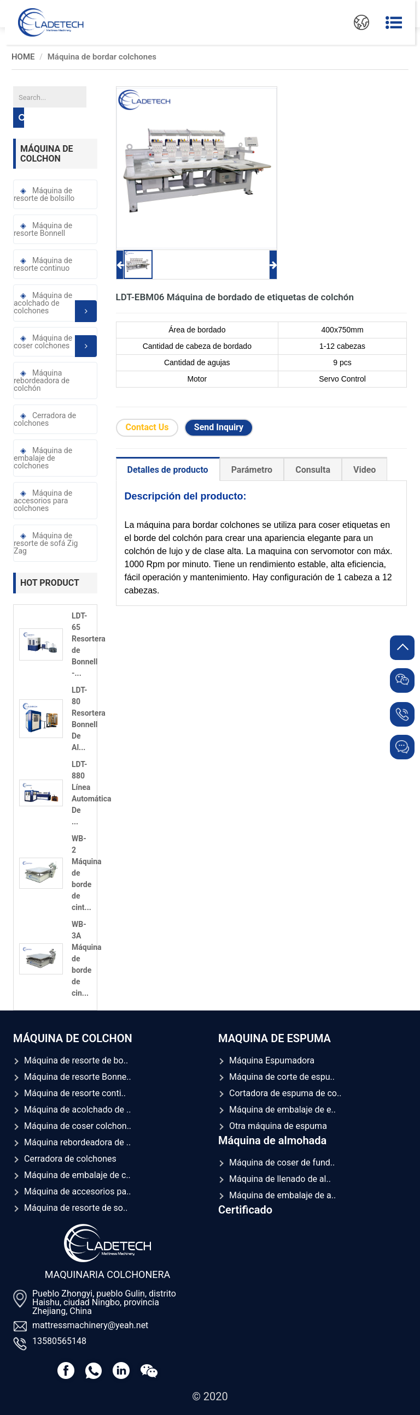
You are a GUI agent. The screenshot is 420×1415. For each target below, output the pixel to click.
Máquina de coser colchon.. (77, 1126)
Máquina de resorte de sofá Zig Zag (46, 543)
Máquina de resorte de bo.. (76, 1060)
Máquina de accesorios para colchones (43, 501)
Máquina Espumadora (271, 1060)
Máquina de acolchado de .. (77, 1109)
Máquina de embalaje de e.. (282, 1109)
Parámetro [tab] (252, 470)
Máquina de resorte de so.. (75, 1208)
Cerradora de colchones (45, 419)
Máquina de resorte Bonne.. (77, 1077)
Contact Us (147, 427)
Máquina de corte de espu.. (282, 1077)
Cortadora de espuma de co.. (285, 1093)
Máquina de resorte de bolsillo (44, 194)
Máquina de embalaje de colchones (43, 458)
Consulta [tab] (312, 470)
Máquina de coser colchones (55, 345)
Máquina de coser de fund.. (282, 1162)
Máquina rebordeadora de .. (77, 1142)
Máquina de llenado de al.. (280, 1179)
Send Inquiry (218, 427)
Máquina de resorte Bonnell (43, 229)
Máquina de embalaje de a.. (282, 1195)
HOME (23, 57)
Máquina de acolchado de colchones (55, 306)
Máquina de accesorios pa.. (77, 1191)
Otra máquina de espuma (278, 1126)
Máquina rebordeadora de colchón (41, 380)
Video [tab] (364, 470)
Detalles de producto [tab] (167, 470)
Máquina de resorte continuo (43, 264)
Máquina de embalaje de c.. (77, 1175)
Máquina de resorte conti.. (75, 1093)
